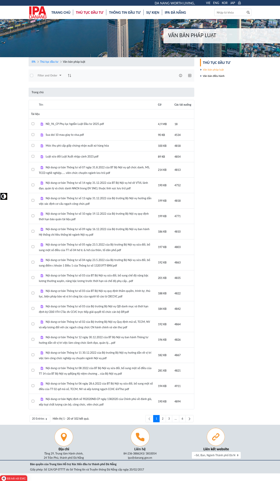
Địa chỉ (63, 449)
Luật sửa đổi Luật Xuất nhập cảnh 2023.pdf (72, 156)
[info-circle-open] (181, 75)
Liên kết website (216, 449)
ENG (216, 3)
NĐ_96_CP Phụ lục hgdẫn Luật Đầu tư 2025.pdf (75, 124)
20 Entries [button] (41, 419)
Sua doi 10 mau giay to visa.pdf (65, 135)
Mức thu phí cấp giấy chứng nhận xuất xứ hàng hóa (77, 145)
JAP (232, 3)
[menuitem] (61, 12)
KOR (225, 3)
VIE (208, 3)
